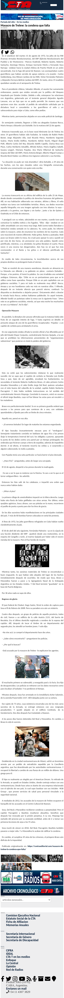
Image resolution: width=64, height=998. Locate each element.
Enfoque (11, 960)
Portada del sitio (8, 22)
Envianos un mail (16, 988)
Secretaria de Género (18, 937)
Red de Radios (14, 970)
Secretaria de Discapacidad (22, 940)
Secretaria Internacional (20, 934)
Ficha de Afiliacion (17, 922)
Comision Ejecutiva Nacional (23, 915)
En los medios (23, 22)
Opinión (11, 966)
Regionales (2, 946)
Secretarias (2, 931)
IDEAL (9, 954)
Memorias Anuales (17, 925)
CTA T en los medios (18, 957)
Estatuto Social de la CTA (20, 918)
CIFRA (9, 950)
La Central (12, 963)
